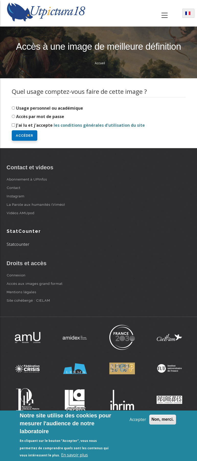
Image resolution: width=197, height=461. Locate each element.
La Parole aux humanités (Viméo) (36, 204)
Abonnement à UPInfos (27, 179)
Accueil (100, 63)
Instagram (16, 196)
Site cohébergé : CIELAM (28, 300)
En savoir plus (74, 455)
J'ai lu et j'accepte (80, 125)
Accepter (138, 419)
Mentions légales (21, 292)
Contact (13, 188)
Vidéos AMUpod (20, 213)
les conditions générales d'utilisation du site (99, 125)
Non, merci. (163, 419)
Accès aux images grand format (35, 283)
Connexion (16, 275)
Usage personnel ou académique (49, 108)
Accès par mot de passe (40, 116)
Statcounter (18, 244)
